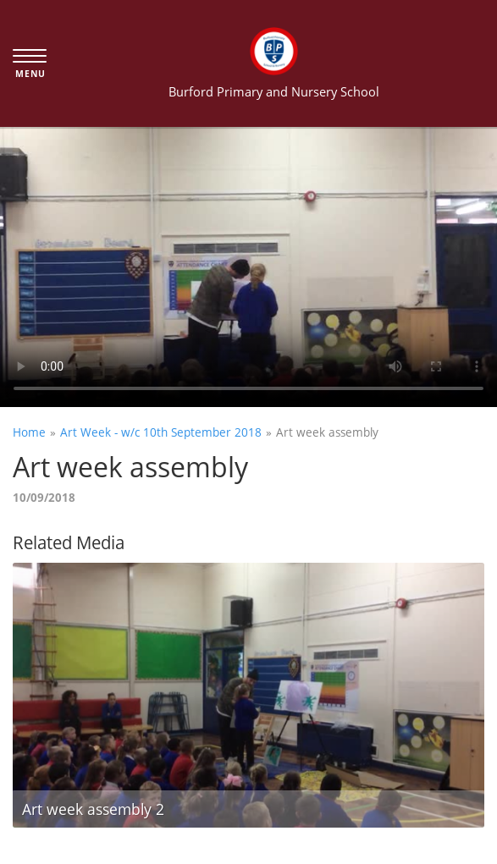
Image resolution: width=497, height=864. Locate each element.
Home (29, 432)
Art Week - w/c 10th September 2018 (161, 432)
